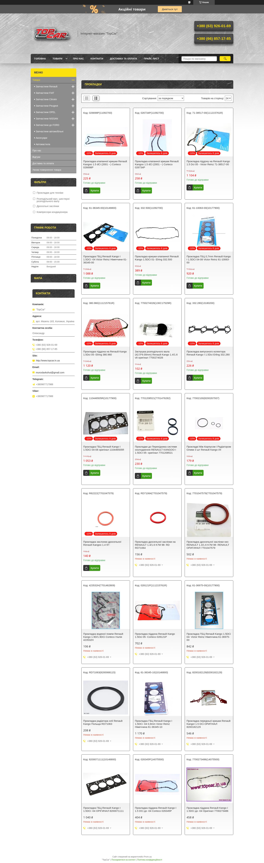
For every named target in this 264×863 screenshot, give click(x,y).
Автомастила (43, 144)
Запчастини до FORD (47, 125)
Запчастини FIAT (45, 93)
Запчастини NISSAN (47, 118)
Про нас (78, 58)
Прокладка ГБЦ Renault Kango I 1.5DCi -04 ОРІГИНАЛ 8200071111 (103, 809)
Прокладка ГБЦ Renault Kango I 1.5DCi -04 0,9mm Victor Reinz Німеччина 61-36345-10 (153, 723)
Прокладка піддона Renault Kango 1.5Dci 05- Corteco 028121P (155, 635)
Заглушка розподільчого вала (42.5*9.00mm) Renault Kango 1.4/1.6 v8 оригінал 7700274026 (156, 354)
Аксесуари (41, 138)
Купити (95, 190)
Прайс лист (151, 58)
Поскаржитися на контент (124, 860)
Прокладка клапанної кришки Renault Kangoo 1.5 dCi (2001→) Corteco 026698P (105, 164)
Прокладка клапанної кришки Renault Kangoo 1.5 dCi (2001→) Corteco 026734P (157, 164)
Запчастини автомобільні (49, 131)
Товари (57, 58)
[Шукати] (225, 58)
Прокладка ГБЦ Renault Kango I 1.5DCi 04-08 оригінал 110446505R (103, 448)
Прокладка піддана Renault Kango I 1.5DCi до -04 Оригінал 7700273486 (207, 809)
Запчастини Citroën (46, 99)
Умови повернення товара (46, 169)
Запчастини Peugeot (47, 105)
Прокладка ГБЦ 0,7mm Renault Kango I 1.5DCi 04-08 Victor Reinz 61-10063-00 (209, 259)
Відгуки (36, 157)
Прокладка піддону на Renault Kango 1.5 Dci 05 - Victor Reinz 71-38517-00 (208, 163)
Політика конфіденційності (149, 860)
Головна (40, 58)
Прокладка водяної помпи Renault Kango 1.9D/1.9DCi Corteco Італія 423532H (103, 636)
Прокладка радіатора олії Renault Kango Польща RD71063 (102, 722)
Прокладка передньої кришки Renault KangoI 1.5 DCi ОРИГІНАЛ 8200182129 (208, 723)
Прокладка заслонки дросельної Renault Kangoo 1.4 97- (102, 543)
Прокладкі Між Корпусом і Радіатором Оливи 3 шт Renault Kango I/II (209, 448)
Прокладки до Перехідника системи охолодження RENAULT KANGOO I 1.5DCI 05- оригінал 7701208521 (156, 449)
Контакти (96, 58)
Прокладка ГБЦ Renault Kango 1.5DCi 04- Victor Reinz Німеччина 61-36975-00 (209, 636)
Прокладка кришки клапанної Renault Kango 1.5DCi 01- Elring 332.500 (157, 258)
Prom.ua (148, 857)
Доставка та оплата (123, 58)
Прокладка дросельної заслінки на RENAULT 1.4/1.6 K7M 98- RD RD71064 (155, 544)
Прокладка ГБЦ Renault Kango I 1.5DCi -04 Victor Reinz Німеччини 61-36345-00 (105, 259)
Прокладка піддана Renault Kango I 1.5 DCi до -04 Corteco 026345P (155, 809)
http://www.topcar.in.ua (48, 360)
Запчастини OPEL (46, 112)
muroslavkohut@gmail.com (50, 372)
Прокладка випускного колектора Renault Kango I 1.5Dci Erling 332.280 (208, 353)
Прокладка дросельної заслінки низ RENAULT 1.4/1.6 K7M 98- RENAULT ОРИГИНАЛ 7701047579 (208, 544)
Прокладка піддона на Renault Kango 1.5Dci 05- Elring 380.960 (105, 353)
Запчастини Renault (46, 86)
